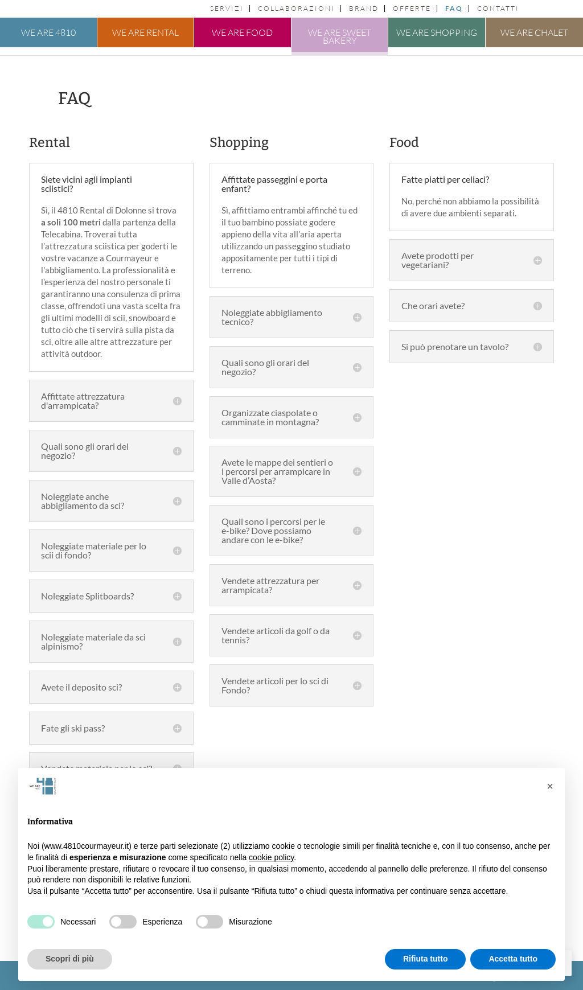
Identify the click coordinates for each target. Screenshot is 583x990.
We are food (242, 32)
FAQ (454, 8)
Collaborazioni (296, 8)
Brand (364, 8)
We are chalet (534, 32)
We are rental (145, 32)
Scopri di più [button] (70, 958)
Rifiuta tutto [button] (425, 958)
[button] (550, 786)
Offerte (412, 8)
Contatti (498, 8)
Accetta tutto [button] (512, 958)
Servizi (227, 8)
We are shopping (436, 32)
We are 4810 (48, 32)
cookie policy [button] (271, 857)
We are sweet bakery (339, 36)
